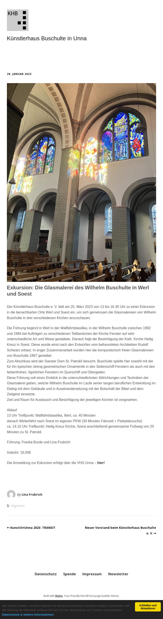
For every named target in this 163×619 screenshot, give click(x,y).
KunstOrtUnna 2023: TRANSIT (32, 528)
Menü (19, 55)
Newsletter (118, 574)
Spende (69, 574)
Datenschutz (46, 574)
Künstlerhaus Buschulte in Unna (47, 38)
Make (59, 596)
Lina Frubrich (32, 494)
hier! (101, 463)
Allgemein (18, 506)
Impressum (92, 574)
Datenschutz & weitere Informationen (28, 614)
